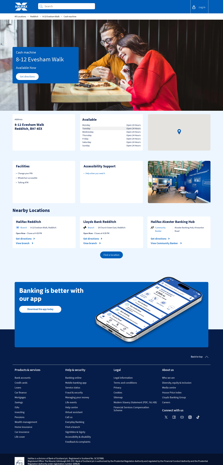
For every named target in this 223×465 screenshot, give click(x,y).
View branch (24, 243)
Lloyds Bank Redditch (99, 221)
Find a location (111, 254)
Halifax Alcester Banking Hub (173, 221)
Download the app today (40, 309)
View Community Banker (166, 243)
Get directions (29, 77)
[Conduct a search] (68, 6)
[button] (179, 132)
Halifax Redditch (28, 221)
